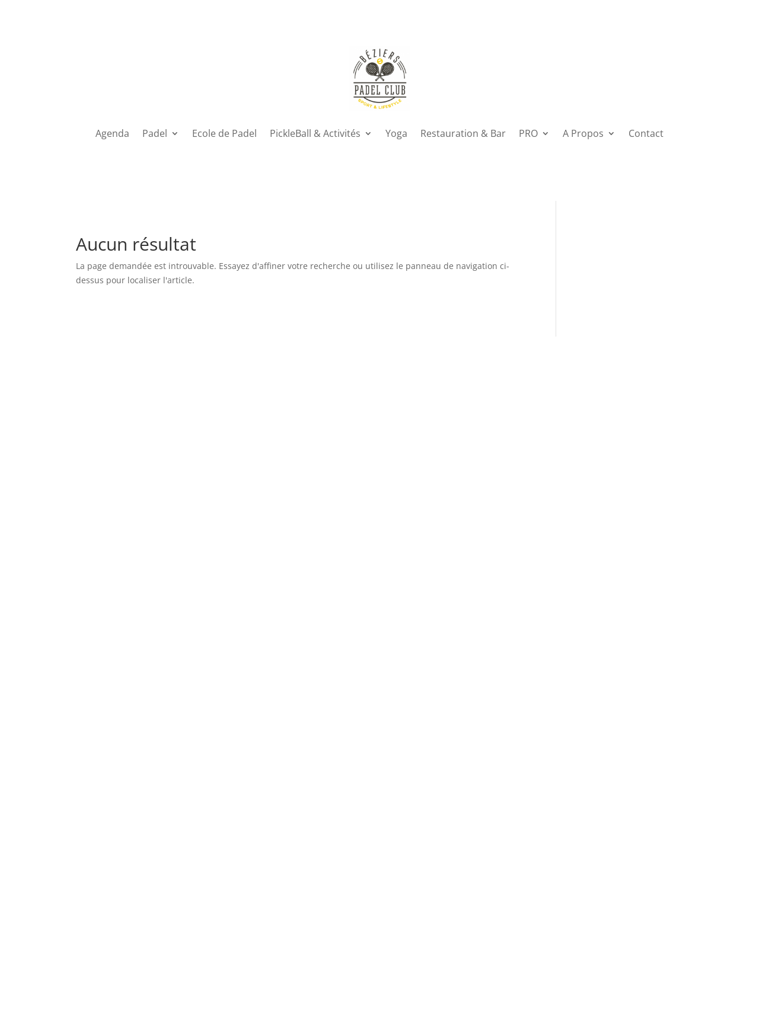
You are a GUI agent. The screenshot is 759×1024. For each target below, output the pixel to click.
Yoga (396, 133)
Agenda (112, 133)
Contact (646, 133)
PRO (528, 133)
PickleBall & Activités (315, 133)
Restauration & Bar (463, 133)
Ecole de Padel (224, 133)
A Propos (583, 133)
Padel (154, 133)
